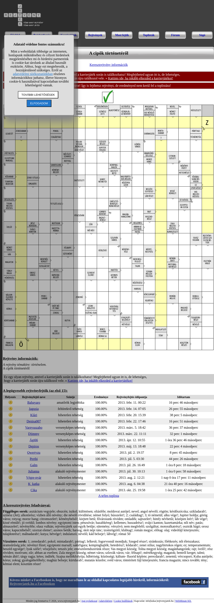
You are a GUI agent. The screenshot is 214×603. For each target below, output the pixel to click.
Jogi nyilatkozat (89, 600)
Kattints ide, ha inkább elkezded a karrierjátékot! (140, 78)
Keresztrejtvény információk (109, 65)
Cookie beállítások (123, 600)
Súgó (202, 35)
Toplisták (149, 35)
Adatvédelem (105, 600)
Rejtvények (95, 35)
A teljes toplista (108, 495)
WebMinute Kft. (183, 600)
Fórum (175, 35)
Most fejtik (122, 35)
